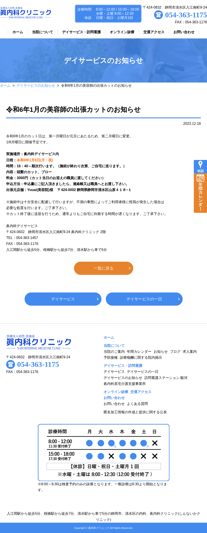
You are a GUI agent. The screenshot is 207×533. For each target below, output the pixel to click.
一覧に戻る (103, 268)
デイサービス (63, 299)
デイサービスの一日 (144, 299)
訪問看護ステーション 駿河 (165, 378)
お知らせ (161, 351)
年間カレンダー (139, 351)
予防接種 (111, 357)
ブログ (175, 351)
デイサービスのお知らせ (35, 85)
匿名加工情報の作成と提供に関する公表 (135, 412)
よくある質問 (137, 404)
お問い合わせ (114, 404)
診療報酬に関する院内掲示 (141, 357)
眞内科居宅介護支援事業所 (125, 384)
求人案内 (190, 351)
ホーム (5, 85)
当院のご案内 (114, 351)
